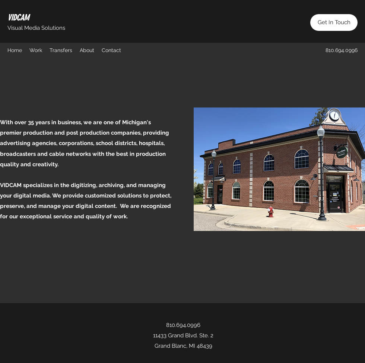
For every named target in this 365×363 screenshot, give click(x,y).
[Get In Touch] (334, 22)
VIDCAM (18, 18)
